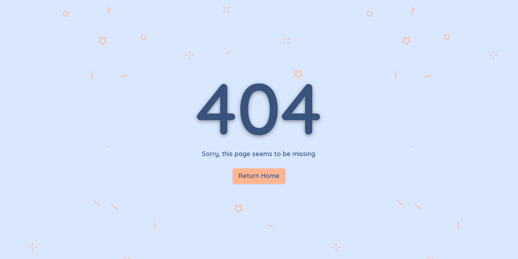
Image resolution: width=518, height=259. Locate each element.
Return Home (259, 176)
